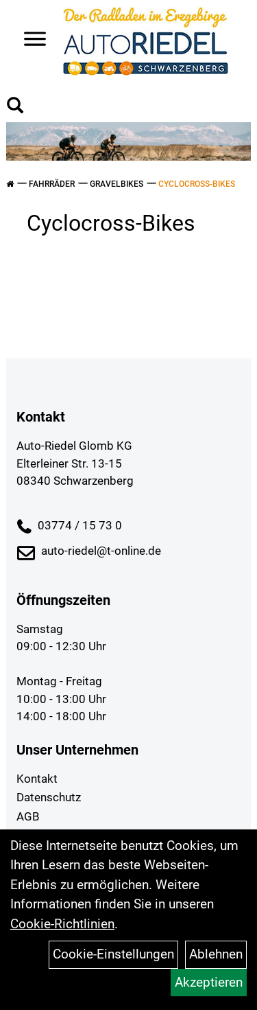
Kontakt (37, 778)
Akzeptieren (209, 982)
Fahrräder (52, 184)
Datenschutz (48, 797)
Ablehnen (216, 954)
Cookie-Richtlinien (62, 924)
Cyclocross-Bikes (196, 184)
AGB (28, 816)
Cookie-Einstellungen (113, 954)
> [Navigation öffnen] (30, 40)
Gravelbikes (116, 184)
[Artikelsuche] (15, 107)
